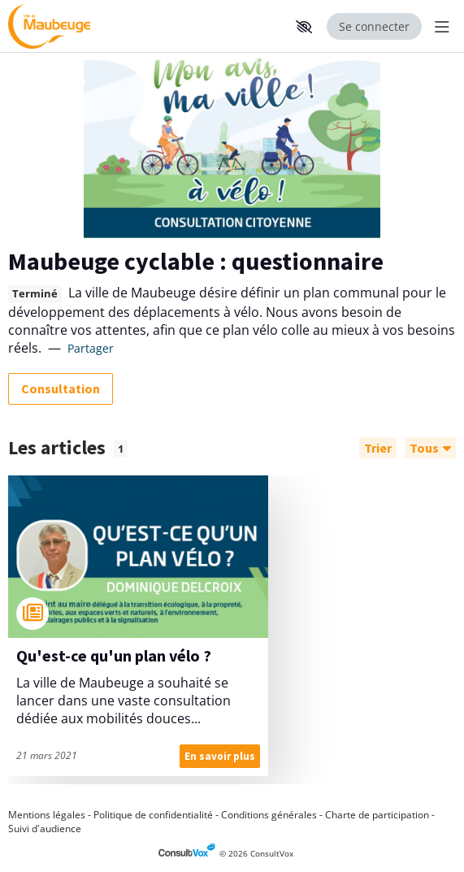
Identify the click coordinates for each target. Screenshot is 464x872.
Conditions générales (269, 815)
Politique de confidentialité (153, 815)
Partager (90, 348)
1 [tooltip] (121, 448)
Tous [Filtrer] (430, 448)
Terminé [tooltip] (35, 293)
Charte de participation (377, 815)
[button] (304, 27)
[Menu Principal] (439, 26)
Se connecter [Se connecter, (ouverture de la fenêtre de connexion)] (374, 26)
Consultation (60, 388)
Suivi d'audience (44, 828)
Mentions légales (46, 815)
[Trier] (378, 447)
